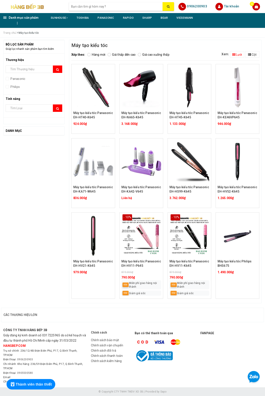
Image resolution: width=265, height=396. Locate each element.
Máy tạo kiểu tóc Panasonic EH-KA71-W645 (93, 189)
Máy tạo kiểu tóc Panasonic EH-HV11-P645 (141, 263)
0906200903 (197, 6)
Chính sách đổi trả (103, 350)
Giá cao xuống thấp (153, 54)
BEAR (164, 17)
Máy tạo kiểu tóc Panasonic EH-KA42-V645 (141, 189)
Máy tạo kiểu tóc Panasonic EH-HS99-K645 (189, 189)
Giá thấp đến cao (121, 54)
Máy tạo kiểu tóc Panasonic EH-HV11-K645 (189, 263)
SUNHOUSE (59, 17)
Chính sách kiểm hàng (106, 361)
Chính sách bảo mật (105, 340)
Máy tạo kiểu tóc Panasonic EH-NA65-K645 (141, 115)
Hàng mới (96, 54)
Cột (252, 54)
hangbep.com (14, 345)
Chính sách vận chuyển (107, 345)
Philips (15, 87)
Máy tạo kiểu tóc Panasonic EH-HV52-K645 (237, 189)
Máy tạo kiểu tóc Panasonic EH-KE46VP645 (237, 115)
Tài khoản (231, 6)
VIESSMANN (184, 17)
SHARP (147, 17)
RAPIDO (128, 17)
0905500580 (25, 372)
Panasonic (17, 79)
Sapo (163, 391)
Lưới (237, 54)
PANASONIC (105, 17)
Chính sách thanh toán (107, 355)
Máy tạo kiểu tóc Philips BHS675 (235, 263)
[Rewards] (31, 384)
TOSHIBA (83, 17)
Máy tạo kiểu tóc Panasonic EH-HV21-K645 (93, 263)
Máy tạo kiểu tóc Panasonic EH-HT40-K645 (93, 115)
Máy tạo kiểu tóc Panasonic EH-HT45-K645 (189, 115)
